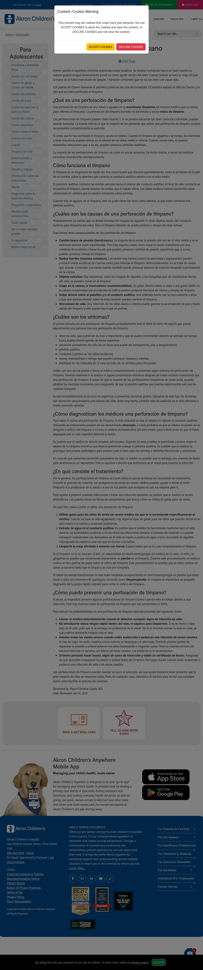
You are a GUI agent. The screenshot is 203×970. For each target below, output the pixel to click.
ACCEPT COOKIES (100, 47)
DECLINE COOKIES (131, 47)
